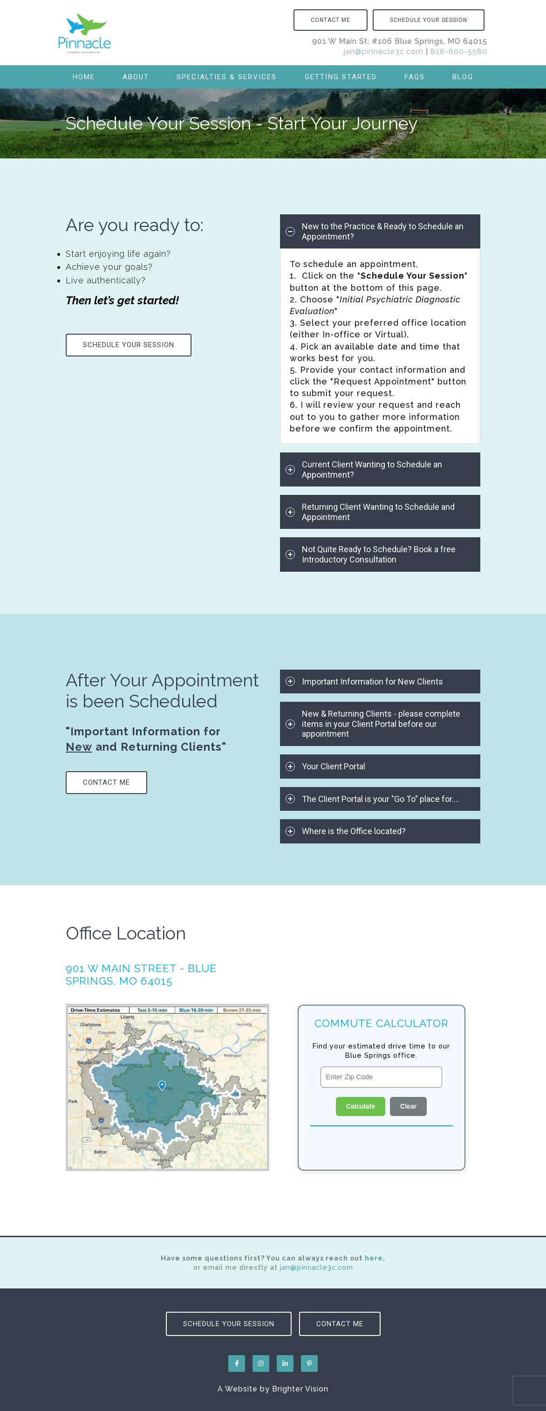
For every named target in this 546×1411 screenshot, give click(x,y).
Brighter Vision (300, 1388)
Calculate (360, 1106)
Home (84, 77)
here (374, 1258)
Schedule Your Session (428, 20)
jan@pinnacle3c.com (383, 51)
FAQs (414, 77)
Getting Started (341, 77)
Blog (462, 77)
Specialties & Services (227, 77)
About (136, 77)
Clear (408, 1106)
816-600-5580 (458, 51)
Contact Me (330, 20)
